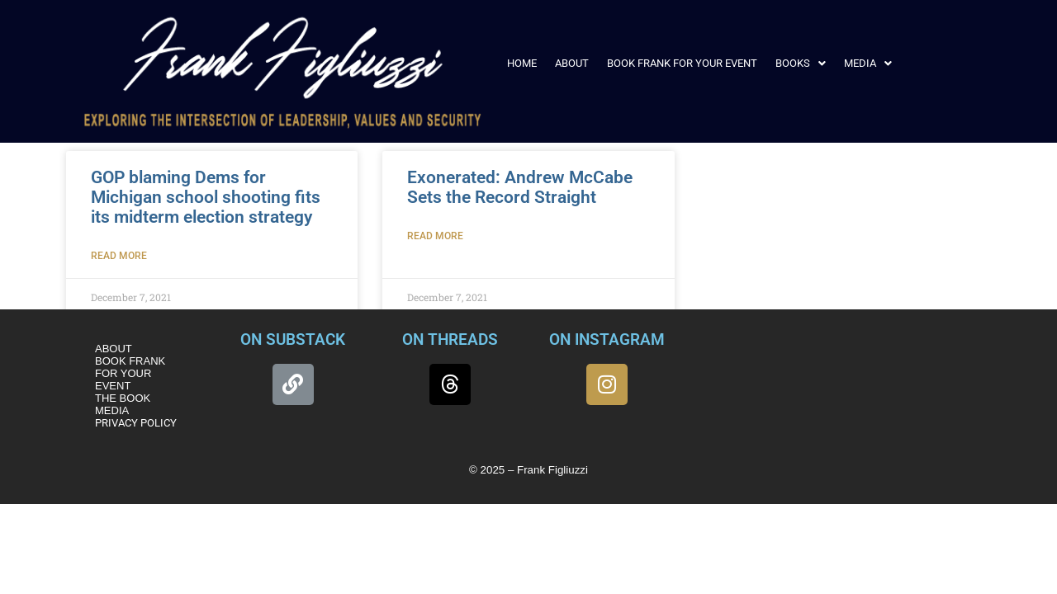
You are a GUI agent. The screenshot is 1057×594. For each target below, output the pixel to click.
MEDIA (868, 63)
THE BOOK (122, 398)
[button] (800, 63)
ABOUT (572, 63)
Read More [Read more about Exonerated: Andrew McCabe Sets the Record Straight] (435, 236)
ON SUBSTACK (292, 339)
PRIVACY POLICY (136, 423)
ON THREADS (450, 339)
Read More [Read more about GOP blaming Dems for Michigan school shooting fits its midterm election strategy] (119, 256)
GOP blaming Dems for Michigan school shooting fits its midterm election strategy (205, 197)
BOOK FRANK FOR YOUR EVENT (682, 63)
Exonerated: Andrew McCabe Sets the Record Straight (520, 187)
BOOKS (800, 63)
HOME (522, 63)
